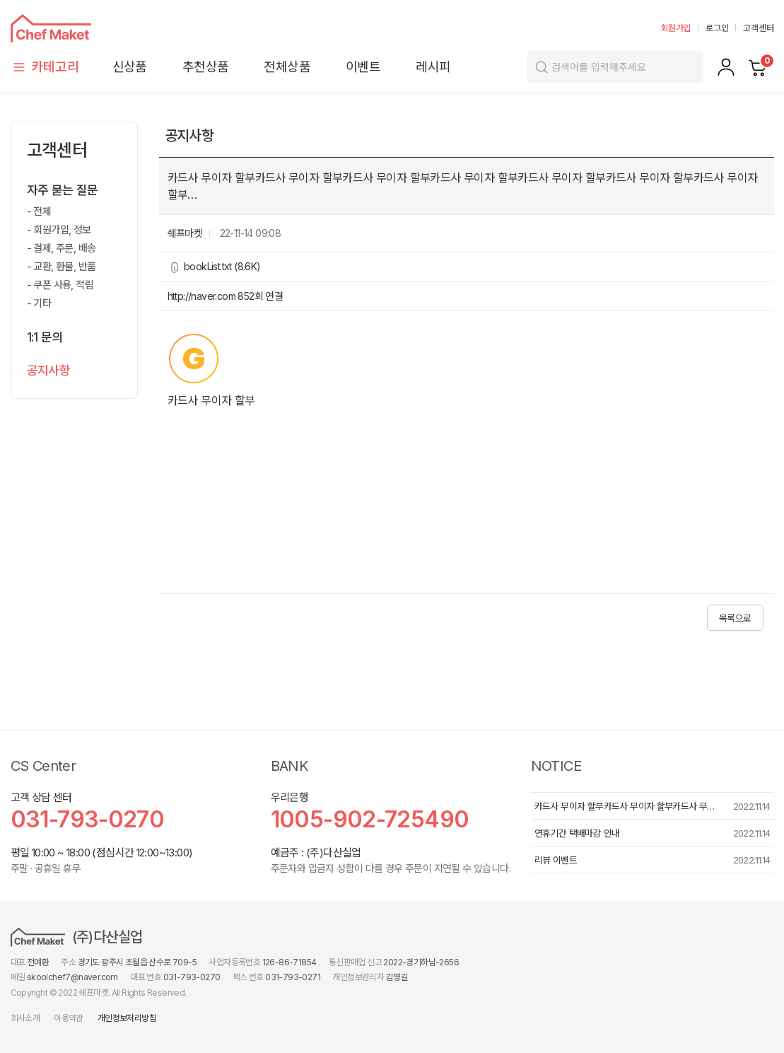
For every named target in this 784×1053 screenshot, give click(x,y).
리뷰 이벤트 (555, 860)
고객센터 (758, 28)
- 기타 (39, 303)
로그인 (717, 28)
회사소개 (25, 1018)
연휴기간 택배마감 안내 (577, 833)
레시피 (433, 66)
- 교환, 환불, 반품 (61, 266)
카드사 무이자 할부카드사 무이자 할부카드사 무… (624, 806)
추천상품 (205, 66)
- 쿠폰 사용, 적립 (60, 285)
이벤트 (363, 66)
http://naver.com (203, 296)
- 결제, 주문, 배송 (61, 248)
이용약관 (68, 1018)
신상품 (129, 66)
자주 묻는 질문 (62, 190)
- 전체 (39, 211)
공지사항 (49, 370)
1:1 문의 (45, 337)
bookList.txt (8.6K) (222, 266)
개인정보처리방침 (127, 1018)
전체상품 (287, 66)
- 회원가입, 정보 (59, 229)
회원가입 (675, 28)
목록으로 (735, 618)
